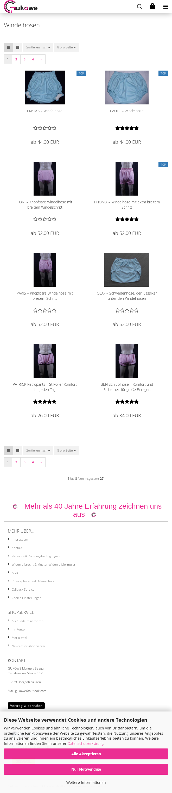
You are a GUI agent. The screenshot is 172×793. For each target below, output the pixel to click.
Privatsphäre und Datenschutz (33, 581)
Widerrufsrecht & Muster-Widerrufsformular (43, 564)
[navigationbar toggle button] (165, 6)
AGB (15, 573)
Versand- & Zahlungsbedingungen (36, 556)
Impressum (20, 539)
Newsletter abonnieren (28, 646)
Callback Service (23, 589)
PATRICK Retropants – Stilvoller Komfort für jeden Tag (45, 387)
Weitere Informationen (86, 782)
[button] (8, 47)
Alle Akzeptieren (86, 753)
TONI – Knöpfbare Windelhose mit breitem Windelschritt (44, 204)
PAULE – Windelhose (127, 110)
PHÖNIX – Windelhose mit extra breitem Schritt (127, 204)
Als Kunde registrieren (27, 621)
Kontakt (17, 548)
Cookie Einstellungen (26, 598)
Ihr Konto (18, 629)
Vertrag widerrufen (26, 705)
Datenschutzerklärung (85, 743)
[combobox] (38, 47)
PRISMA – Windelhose (44, 110)
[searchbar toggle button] (139, 6)
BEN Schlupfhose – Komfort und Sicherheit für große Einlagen (127, 387)
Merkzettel (19, 637)
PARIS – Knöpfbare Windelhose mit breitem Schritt (45, 296)
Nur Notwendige (86, 769)
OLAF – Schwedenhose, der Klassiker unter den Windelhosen (127, 296)
